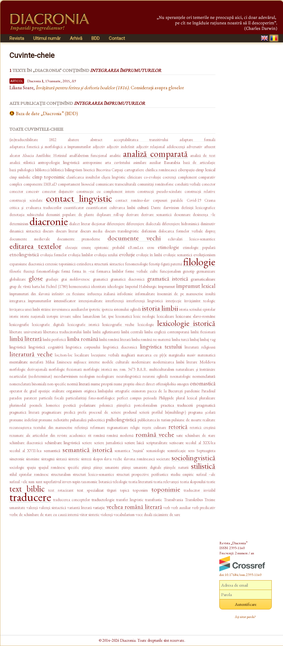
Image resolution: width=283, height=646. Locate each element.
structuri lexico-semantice (93, 474)
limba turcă (180, 339)
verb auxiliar (181, 507)
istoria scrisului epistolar (197, 309)
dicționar (98, 223)
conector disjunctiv (58, 191)
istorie (14, 316)
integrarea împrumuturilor (30, 300)
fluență (28, 271)
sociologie (16, 467)
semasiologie (155, 450)
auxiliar (155, 162)
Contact (117, 38)
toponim (140, 490)
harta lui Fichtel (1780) (50, 286)
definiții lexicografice (198, 207)
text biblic (27, 488)
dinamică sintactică (25, 231)
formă (66, 271)
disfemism (148, 231)
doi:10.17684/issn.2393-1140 (240, 575)
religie (135, 427)
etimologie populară (199, 247)
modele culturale (115, 362)
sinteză (86, 458)
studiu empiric (182, 474)
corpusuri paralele (168, 200)
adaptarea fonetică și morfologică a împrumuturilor (50, 146)
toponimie (165, 489)
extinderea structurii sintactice (100, 264)
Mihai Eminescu (58, 362)
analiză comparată (155, 154)
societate (163, 458)
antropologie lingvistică (59, 162)
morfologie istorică (97, 369)
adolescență (176, 146)
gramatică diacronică (127, 279)
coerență (169, 177)
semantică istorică (87, 449)
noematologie (180, 376)
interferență (114, 300)
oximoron (138, 391)
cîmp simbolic (19, 177)
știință (86, 467)
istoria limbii (160, 308)
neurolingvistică (128, 376)
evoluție (127, 254)
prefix (82, 412)
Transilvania (173, 499)
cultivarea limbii (122, 207)
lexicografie (19, 324)
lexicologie (146, 324)
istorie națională (32, 316)
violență (107, 514)
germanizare (205, 271)
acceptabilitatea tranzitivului (141, 139)
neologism (87, 376)
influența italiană (101, 293)
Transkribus (194, 499)
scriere (87, 442)
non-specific (56, 384)
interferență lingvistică (144, 300)
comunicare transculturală (116, 184)
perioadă (150, 398)
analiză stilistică (22, 162)
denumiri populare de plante (70, 214)
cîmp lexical (205, 169)
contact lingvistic (79, 198)
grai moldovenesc (75, 279)
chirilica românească (161, 169)
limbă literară (25, 338)
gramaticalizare (203, 279)
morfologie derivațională (28, 369)
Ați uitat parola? (245, 617)
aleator (14, 155)
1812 (52, 139)
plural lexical (186, 398)
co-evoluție (152, 177)
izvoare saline (70, 316)
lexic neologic (144, 316)
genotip (188, 271)
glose (36, 278)
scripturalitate (157, 442)
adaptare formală (197, 139)
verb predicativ (203, 507)
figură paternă (171, 264)
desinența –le (204, 214)
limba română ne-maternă (151, 339)
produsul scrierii (136, 412)
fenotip (154, 264)
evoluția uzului (106, 254)
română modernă (120, 435)
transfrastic (153, 499)
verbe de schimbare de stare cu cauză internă (44, 514)
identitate (98, 286)
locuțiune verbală (105, 355)
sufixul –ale (205, 474)
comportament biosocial (76, 184)
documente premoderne (78, 239)
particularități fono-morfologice (90, 398)
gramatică (100, 279)
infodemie (125, 293)
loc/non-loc (64, 355)
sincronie (16, 458)
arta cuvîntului (117, 162)
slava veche (113, 458)
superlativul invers (57, 481)
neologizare (105, 376)
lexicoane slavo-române (195, 316)
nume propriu (124, 384)
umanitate (17, 507)
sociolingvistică (193, 457)
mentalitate (18, 362)
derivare (132, 214)
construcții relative (200, 191)
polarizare (88, 405)
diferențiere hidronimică (180, 223)
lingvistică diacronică (120, 347)
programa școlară (201, 412)
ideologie (116, 286)
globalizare (17, 279)
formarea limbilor (110, 271)
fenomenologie (136, 264)
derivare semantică (156, 214)
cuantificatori (96, 207)
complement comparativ (196, 177)
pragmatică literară (24, 412)
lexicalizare (165, 316)
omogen (183, 384)
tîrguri (111, 490)
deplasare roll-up (110, 214)
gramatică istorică (167, 278)
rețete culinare (154, 427)
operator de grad (23, 391)
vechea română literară (134, 507)
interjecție (174, 300)
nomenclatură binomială (27, 384)
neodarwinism (66, 376)
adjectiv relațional (150, 146)
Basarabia (172, 162)
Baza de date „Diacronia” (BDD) (47, 113)
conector (208, 184)
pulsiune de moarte (186, 419)
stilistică (203, 466)
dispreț (210, 231)
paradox (15, 398)
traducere (30, 496)
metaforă (36, 362)
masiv (191, 355)
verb (166, 507)
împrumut (166, 286)
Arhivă (76, 38)
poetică (69, 405)
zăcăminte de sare (166, 514)
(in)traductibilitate (23, 139)
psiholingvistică (121, 419)
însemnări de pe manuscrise (180, 293)
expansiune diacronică (26, 264)
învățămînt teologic (199, 300)
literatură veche (31, 353)
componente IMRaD (40, 184)
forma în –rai (83, 271)
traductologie (103, 499)
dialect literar (79, 223)
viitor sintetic (90, 514)
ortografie (122, 391)
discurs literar (67, 231)
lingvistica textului (161, 346)
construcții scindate (26, 200)
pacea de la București (165, 391)
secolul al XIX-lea (200, 442)
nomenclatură (204, 376)
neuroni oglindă (155, 376)
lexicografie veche (118, 324)
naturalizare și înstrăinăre (195, 369)
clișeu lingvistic (113, 177)
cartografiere (134, 169)
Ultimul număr (47, 38)
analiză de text (202, 155)
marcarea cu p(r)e (152, 355)
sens (191, 450)
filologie (199, 261)
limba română (82, 339)
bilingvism (73, 169)
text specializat (90, 490)
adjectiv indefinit (120, 146)
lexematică (123, 316)
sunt (39, 481)
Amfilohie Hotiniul (51, 155)
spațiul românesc (51, 467)
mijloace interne (87, 362)
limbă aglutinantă (106, 331)
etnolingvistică (24, 254)
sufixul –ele (18, 481)
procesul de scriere (105, 412)
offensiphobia (166, 384)
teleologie (120, 481)
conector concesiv (24, 191)
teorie (211, 481)
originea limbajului (98, 391)
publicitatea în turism (154, 419)
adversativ (194, 146)
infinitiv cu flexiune (68, 293)
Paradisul (208, 391)
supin (76, 481)
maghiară (128, 355)
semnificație (176, 450)
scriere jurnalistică (108, 442)
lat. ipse (108, 316)
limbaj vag (207, 339)
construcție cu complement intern (105, 191)
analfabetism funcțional (88, 155)
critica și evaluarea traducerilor (35, 207)
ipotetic (95, 309)
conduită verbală (188, 184)
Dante (156, 207)
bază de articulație (199, 162)
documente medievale (29, 239)
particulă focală (51, 398)
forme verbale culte (142, 271)
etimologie (168, 247)
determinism (18, 223)
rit (89, 435)
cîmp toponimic (48, 176)
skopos (98, 458)
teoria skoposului (193, 481)
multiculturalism (161, 369)
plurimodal (17, 405)
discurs (48, 231)
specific (73, 467)
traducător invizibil (199, 490)
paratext (30, 398)
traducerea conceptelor (71, 499)
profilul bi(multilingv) (169, 412)
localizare (82, 355)
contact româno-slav (132, 200)
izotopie (52, 316)
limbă (87, 331)
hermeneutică (79, 286)
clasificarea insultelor (83, 177)
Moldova (207, 362)
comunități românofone (155, 184)
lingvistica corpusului (83, 347)
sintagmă (48, 458)
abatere (73, 139)
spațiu (31, 467)
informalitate (145, 293)
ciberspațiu (186, 169)
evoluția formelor (53, 254)
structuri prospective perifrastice (142, 474)
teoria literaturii (141, 481)
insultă (210, 293)
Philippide (166, 398)
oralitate (58, 391)
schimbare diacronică (26, 442)
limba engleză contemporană (166, 331)
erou (150, 247)
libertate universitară (25, 331)
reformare (97, 427)
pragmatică (205, 405)
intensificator (65, 300)
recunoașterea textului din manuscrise (41, 427)
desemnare (182, 214)
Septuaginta (205, 450)
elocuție (71, 247)
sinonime (33, 458)
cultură (143, 207)
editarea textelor (35, 246)
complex (15, 184)
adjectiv (99, 146)
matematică (206, 355)
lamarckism (91, 316)
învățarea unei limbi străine (30, 309)
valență (32, 507)
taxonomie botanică (96, 481)
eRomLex (135, 247)
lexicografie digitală (48, 324)
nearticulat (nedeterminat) (30, 376)
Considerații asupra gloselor (110, 87)
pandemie (192, 391)
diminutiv (207, 223)
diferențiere (116, 223)
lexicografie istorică (83, 324)
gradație (52, 279)
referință (81, 427)
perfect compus (129, 398)
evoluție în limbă (149, 254)
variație (99, 507)
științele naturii (176, 467)
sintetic (74, 458)
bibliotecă (42, 169)
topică (124, 490)
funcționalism (170, 271)
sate (179, 435)
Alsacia (28, 155)
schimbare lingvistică (62, 442)
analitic (115, 155)
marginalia (177, 355)
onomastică (202, 383)
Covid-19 (194, 200)
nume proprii (102, 384)
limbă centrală (132, 331)
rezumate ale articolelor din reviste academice (47, 435)
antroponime (92, 162)
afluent (209, 146)
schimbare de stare (200, 435)
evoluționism (204, 254)
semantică (52, 450)
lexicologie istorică (186, 323)
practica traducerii (177, 405)
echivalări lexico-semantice (191, 239)
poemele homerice (45, 405)
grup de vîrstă (20, 286)
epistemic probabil (109, 247)
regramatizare (117, 427)
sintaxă (61, 458)
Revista (16, 38)
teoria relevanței (166, 481)
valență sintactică (52, 507)
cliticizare (134, 177)
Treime (209, 499)
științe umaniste (106, 467)
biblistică (57, 169)
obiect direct (145, 384)
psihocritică (96, 419)
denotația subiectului (26, 214)
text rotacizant (60, 490)
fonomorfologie (48, 271)
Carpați (117, 169)
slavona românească (139, 458)
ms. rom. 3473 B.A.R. (130, 369)
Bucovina (103, 169)
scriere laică (134, 442)
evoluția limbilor (80, 254)
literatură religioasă (200, 347)
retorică (177, 426)
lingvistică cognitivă (46, 347)
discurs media (91, 231)
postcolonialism (145, 405)
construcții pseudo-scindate (159, 191)
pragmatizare (52, 412)
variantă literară (79, 507)
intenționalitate (91, 300)
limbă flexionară (203, 331)
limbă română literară (115, 339)
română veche (155, 434)
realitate (209, 419)
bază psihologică (21, 169)
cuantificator (74, 207)
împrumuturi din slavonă (29, 293)
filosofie (15, 271)
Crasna (209, 200)
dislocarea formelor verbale (180, 231)
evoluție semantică (177, 254)
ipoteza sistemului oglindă (121, 309)
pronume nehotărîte (54, 419)
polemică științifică (114, 405)
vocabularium (124, 514)
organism (74, 391)
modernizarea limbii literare (175, 362)
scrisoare (176, 442)
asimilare (140, 162)
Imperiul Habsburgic (141, 286)
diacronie (49, 221)
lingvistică (17, 347)
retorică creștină (202, 427)
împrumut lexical (195, 286)
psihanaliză (78, 419)
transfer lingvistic (129, 499)
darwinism (171, 207)
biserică (89, 169)
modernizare (141, 362)
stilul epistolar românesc (29, 474)
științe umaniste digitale (141, 467)
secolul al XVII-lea (25, 450)
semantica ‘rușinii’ (129, 450)
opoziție (44, 391)
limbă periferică (54, 339)
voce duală (144, 514)
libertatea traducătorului (62, 331)
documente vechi (134, 237)
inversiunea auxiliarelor (70, 309)
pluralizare (207, 398)
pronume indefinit (23, 419)
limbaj (194, 339)
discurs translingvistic (122, 231)
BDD (95, 38)
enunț (86, 247)
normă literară (78, 384)
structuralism (61, 474)
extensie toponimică (60, 264)
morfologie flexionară (65, 369)
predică (69, 412)
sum (31, 481)
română (99, 435)
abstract (96, 139)
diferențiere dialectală (143, 223)
